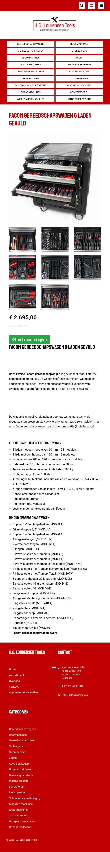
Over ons (14, 681)
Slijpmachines (30, 57)
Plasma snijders (79, 71)
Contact (14, 686)
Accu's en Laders (30, 64)
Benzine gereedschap (30, 71)
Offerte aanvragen (29, 339)
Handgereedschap (79, 99)
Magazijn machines (79, 85)
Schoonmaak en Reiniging (31, 85)
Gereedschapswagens (30, 44)
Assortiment (17, 675)
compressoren (79, 92)
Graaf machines (31, 92)
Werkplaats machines (30, 99)
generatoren (31, 78)
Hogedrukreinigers (79, 64)
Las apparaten (79, 78)
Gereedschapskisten (30, 50)
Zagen (79, 57)
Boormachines (79, 44)
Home (12, 669)
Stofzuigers (79, 50)
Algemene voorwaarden (23, 692)
